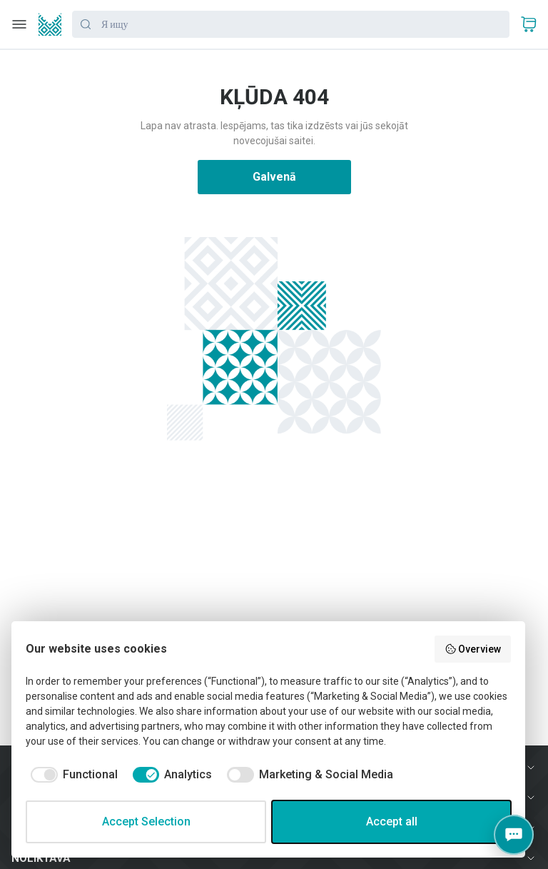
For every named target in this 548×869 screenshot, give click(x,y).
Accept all (391, 821)
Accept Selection (146, 821)
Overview (473, 649)
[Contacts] (514, 835)
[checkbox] (72, 774)
